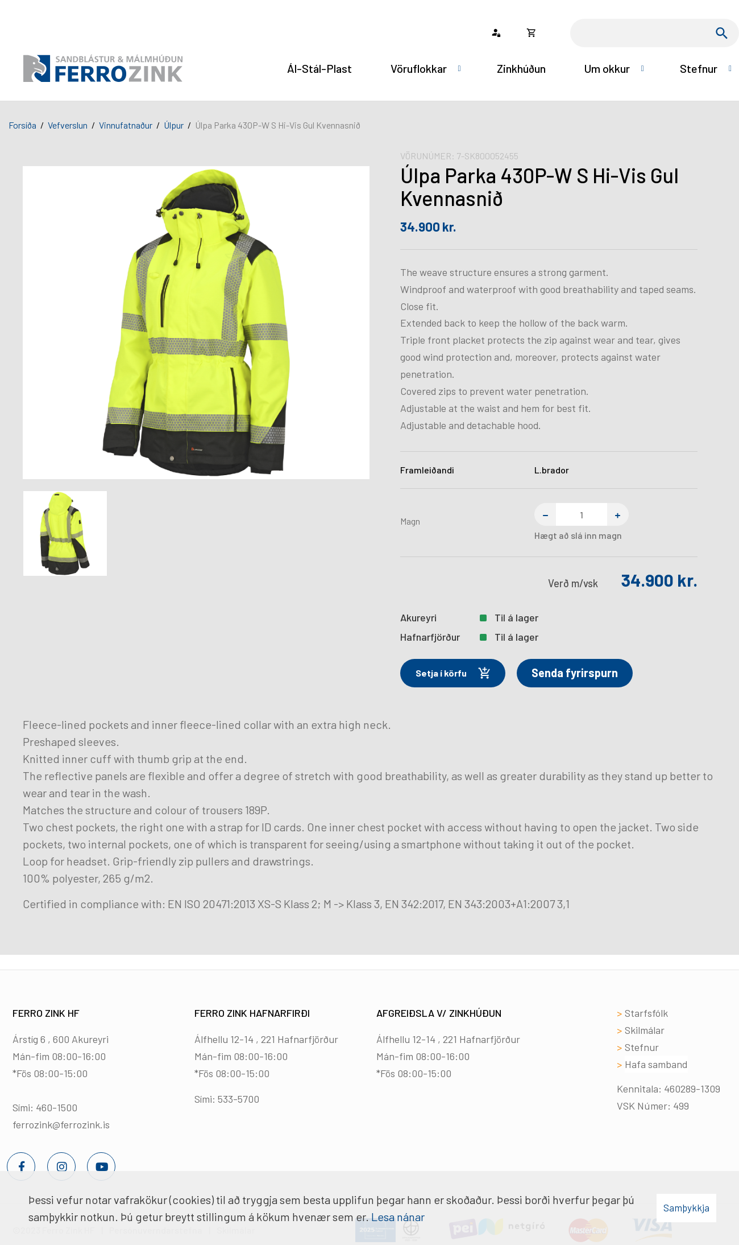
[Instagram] (61, 1166)
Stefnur (642, 1047)
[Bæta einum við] (618, 514)
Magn (410, 521)
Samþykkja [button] (686, 1207)
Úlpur (174, 124)
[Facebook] (21, 1166)
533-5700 (238, 1099)
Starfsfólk (646, 1013)
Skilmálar (645, 1030)
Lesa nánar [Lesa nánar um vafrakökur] (398, 1216)
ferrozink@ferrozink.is (61, 1124)
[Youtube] (101, 1166)
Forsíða (22, 124)
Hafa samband (656, 1064)
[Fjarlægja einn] (545, 514)
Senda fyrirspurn (575, 672)
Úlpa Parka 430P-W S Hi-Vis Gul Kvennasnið (277, 124)
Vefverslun (68, 124)
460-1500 (56, 1107)
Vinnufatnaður (125, 124)
